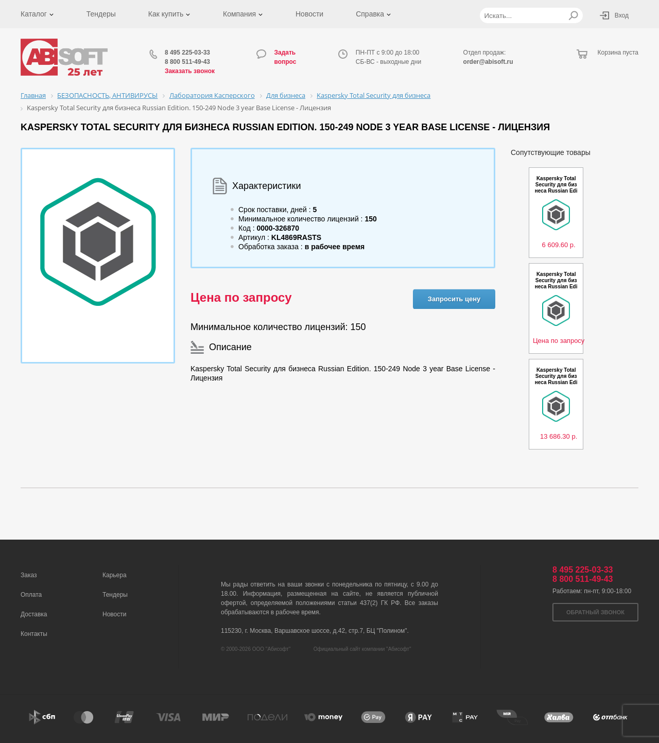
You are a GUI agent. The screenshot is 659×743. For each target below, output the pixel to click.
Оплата (31, 594)
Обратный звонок (595, 612)
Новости (309, 14)
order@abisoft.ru (488, 61)
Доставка (34, 614)
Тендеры (101, 14)
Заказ (29, 575)
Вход (622, 15)
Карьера (114, 575)
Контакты (34, 633)
